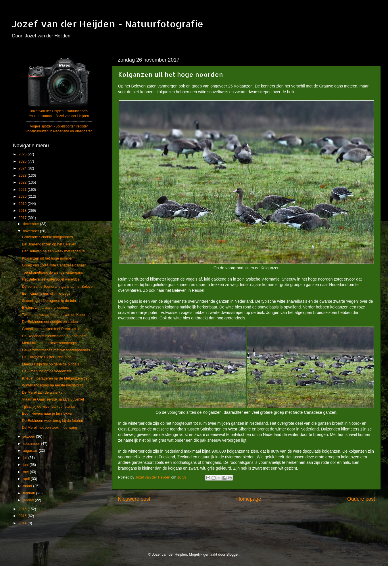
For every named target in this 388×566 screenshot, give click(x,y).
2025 (23, 161)
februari (29, 493)
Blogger (232, 554)
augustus (31, 451)
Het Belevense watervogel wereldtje (50, 279)
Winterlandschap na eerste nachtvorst (52, 385)
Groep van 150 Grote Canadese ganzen (54, 265)
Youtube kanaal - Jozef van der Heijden (59, 116)
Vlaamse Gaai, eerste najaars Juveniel (53, 399)
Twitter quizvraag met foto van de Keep (53, 315)
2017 (23, 218)
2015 (23, 516)
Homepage (248, 499)
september (32, 444)
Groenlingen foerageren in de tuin (49, 301)
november (31, 231)
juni (26, 465)
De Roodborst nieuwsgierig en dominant (54, 336)
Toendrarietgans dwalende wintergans (52, 272)
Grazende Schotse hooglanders (47, 237)
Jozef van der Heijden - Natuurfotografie (107, 24)
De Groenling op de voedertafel (47, 371)
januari (29, 500)
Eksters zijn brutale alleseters (45, 308)
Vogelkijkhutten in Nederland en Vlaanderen (59, 131)
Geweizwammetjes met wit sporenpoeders (56, 350)
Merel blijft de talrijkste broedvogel (49, 343)
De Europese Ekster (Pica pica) (47, 357)
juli (25, 458)
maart (28, 486)
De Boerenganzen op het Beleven (49, 244)
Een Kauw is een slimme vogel (46, 293)
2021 (23, 190)
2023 (23, 176)
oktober (29, 436)
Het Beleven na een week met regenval (53, 251)
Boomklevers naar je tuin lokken (47, 413)
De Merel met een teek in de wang (49, 428)
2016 (23, 509)
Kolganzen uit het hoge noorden (47, 258)
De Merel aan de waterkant (43, 392)
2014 (23, 523)
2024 (23, 168)
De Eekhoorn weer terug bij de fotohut (52, 421)
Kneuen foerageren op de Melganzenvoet (55, 378)
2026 (23, 154)
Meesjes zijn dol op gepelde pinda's (50, 364)
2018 (23, 211)
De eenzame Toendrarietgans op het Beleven (58, 287)
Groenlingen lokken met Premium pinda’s (55, 329)
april (27, 479)
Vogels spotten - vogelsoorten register (59, 126)
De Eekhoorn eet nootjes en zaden (50, 322)
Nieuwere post (134, 499)
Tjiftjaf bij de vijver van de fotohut (48, 407)
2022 (23, 182)
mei (26, 472)
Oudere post (361, 499)
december (31, 224)
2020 (23, 197)
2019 (23, 204)
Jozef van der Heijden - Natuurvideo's (59, 111)
